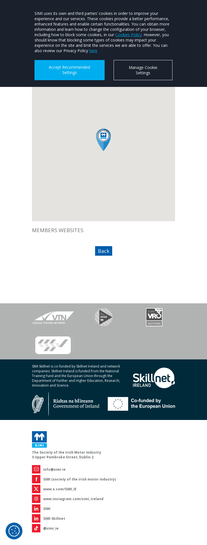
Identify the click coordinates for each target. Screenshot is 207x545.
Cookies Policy (128, 34)
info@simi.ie (54, 469)
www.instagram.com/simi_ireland (73, 498)
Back (103, 251)
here (93, 50)
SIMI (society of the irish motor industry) (79, 479)
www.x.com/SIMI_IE (60, 489)
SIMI (46, 508)
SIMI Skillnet (54, 518)
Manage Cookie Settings (143, 70)
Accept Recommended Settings (69, 69)
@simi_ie (51, 528)
